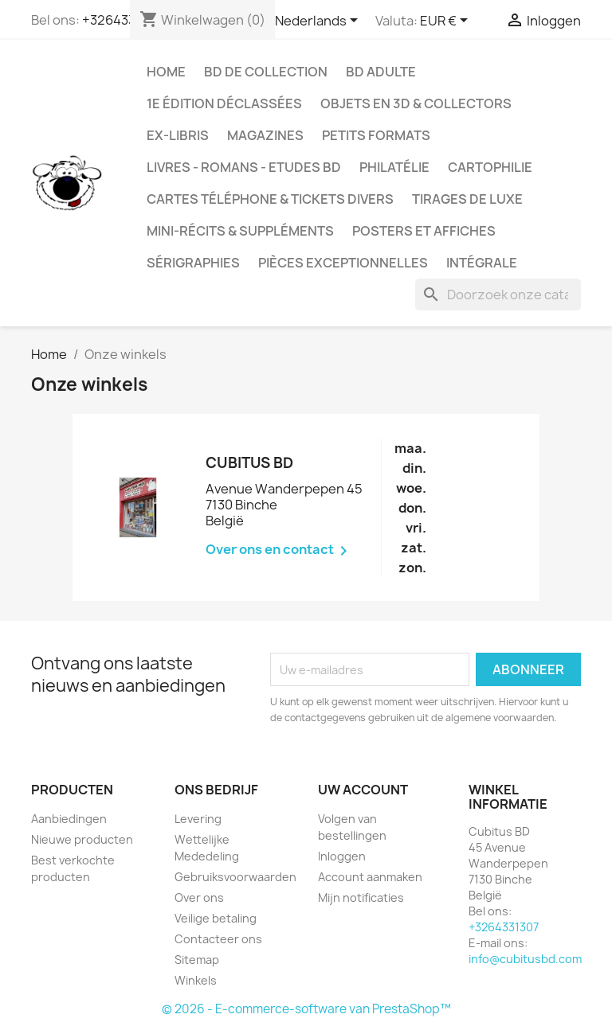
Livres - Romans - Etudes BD (244, 167)
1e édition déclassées (224, 103)
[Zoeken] (498, 294)
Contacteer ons (218, 938)
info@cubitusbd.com (525, 958)
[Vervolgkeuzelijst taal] (319, 21)
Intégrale (481, 262)
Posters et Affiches (424, 231)
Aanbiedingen (69, 818)
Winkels (196, 980)
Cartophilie (490, 167)
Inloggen (342, 856)
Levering (198, 818)
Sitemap (197, 959)
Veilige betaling (216, 918)
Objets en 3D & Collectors (416, 103)
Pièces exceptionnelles (343, 262)
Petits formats (376, 135)
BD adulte (381, 71)
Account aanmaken (370, 876)
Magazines (265, 135)
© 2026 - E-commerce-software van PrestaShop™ (306, 1009)
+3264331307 (504, 926)
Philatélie (394, 167)
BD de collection (266, 71)
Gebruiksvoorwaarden (235, 876)
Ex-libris (178, 135)
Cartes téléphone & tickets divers (270, 199)
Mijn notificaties (361, 897)
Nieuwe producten (82, 839)
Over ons (199, 897)
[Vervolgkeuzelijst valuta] (446, 21)
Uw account (363, 789)
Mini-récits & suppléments (240, 231)
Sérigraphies (193, 262)
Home (166, 71)
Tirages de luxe (467, 199)
